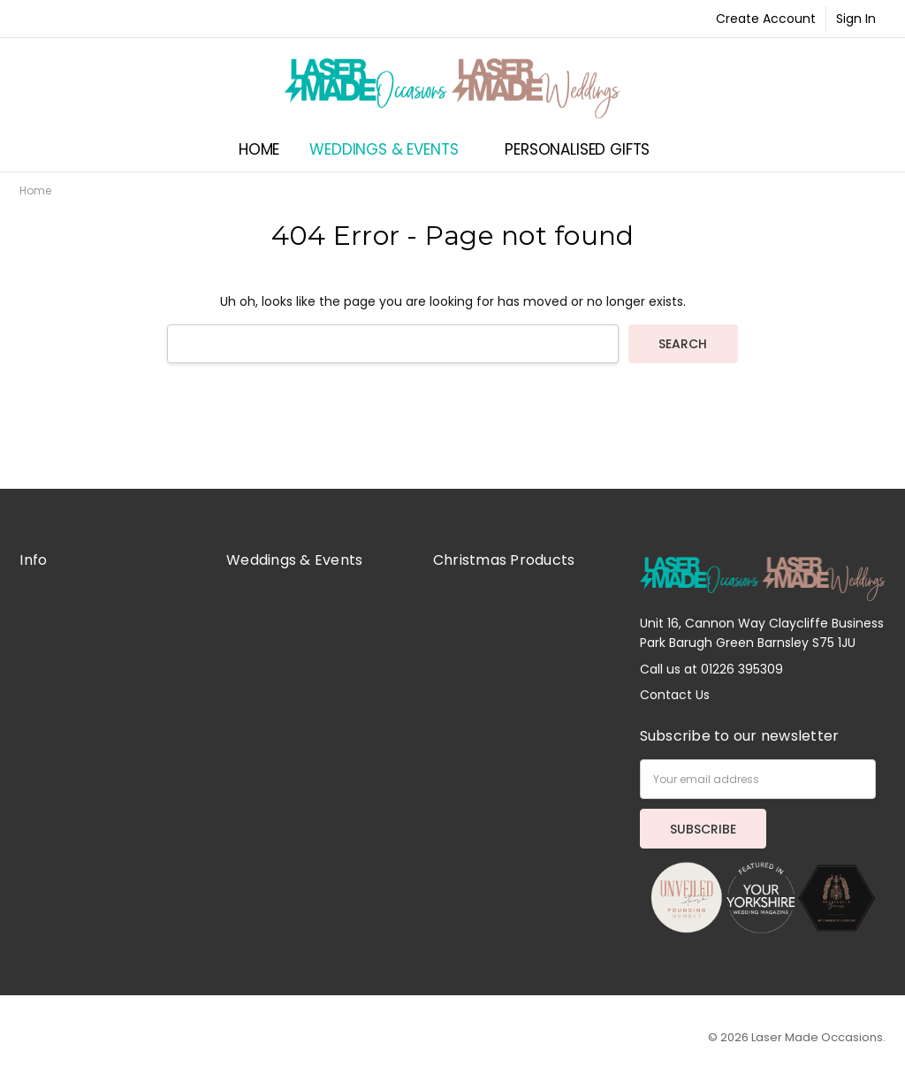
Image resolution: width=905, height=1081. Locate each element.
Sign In (856, 18)
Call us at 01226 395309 (711, 669)
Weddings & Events (392, 149)
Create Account (766, 18)
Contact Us (675, 695)
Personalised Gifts (585, 149)
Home (259, 149)
